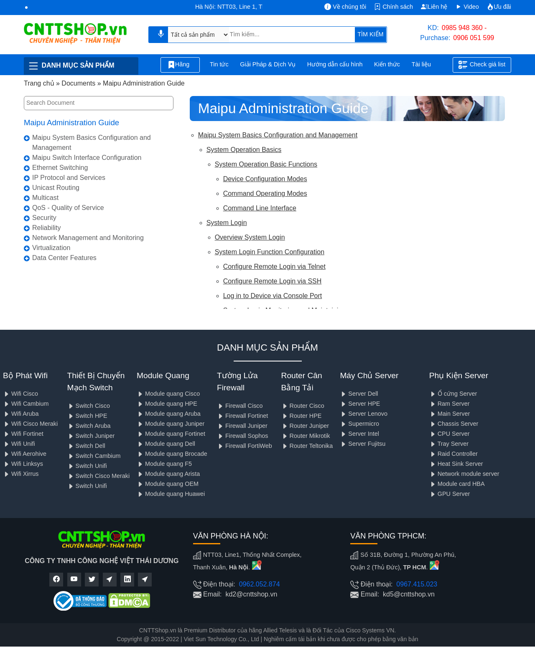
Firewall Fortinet (242, 415)
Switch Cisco (88, 405)
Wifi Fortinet (23, 433)
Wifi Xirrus (21, 473)
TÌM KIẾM (370, 34)
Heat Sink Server (456, 463)
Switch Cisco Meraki (98, 476)
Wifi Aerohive (24, 453)
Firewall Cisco (240, 405)
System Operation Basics (244, 149)
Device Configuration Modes (265, 178)
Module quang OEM (168, 483)
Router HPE (301, 415)
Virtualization (51, 247)
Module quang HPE (167, 403)
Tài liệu (426, 65)
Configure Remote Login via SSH (272, 281)
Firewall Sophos (242, 435)
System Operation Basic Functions (266, 164)
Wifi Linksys (23, 463)
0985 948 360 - (464, 27)
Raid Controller (453, 453)
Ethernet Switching (60, 167)
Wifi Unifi (19, 443)
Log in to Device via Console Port (272, 295)
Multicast (45, 197)
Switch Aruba (89, 425)
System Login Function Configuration (269, 251)
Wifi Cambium (26, 403)
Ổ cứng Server (453, 393)
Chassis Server (454, 423)
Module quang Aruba (169, 413)
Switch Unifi (87, 465)
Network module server (464, 473)
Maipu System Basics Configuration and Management (91, 142)
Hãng (180, 64)
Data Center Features (64, 257)
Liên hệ (434, 6)
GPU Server (449, 493)
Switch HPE (87, 415)
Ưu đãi (499, 6)
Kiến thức (387, 64)
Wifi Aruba (21, 413)
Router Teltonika (307, 445)
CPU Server (449, 433)
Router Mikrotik (305, 435)
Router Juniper (305, 425)
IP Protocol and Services (68, 177)
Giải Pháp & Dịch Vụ (268, 64)
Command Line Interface (259, 208)
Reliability (46, 227)
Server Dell (359, 393)
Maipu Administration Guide (71, 122)
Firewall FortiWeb (244, 445)
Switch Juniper (91, 435)
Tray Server (449, 443)
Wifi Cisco (20, 393)
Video (467, 6)
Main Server (449, 413)
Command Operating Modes (265, 193)
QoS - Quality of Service (68, 207)
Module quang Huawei (171, 493)
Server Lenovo (363, 413)
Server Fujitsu (362, 443)
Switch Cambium (94, 455)
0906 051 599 (473, 37)
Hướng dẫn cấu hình (335, 64)
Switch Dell (86, 445)
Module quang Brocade (172, 453)
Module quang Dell (166, 443)
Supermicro (359, 423)
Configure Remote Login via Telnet (274, 266)
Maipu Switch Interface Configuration (86, 157)
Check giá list (482, 64)
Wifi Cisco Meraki (30, 423)
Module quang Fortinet (171, 433)
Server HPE (360, 403)
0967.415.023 (416, 584)
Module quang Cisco (168, 393)
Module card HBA (457, 483)
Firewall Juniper (242, 425)
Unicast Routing (55, 187)
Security (44, 217)
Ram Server (449, 403)
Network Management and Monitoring (88, 237)
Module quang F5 (164, 463)
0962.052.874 (259, 584)
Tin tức (219, 64)
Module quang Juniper (170, 423)
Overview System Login (250, 237)
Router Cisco (302, 405)
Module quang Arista (168, 473)
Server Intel (359, 433)
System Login (226, 222)
